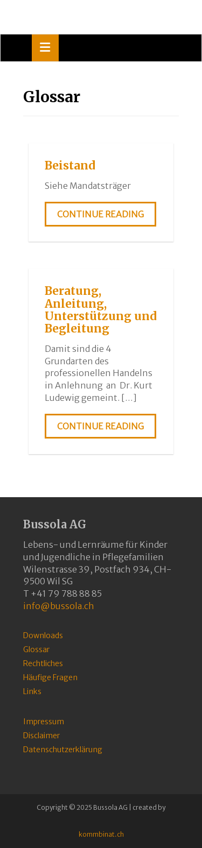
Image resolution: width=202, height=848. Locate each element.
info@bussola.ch (58, 605)
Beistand (70, 165)
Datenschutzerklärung (62, 749)
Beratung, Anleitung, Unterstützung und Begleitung (101, 309)
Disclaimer (41, 735)
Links (32, 691)
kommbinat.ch (101, 834)
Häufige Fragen (50, 677)
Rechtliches (43, 663)
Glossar (36, 649)
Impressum (43, 721)
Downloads (43, 635)
